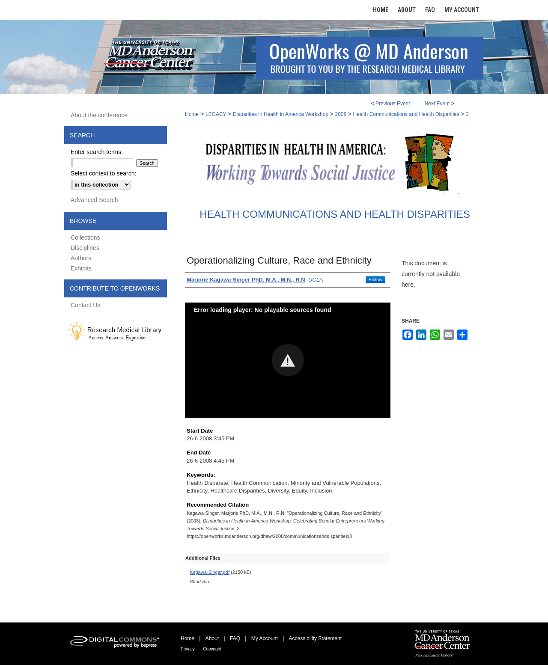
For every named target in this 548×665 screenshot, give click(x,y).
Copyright (212, 649)
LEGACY (217, 114)
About (212, 638)
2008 (341, 114)
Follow (375, 279)
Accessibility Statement (315, 638)
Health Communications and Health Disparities (407, 114)
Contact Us (85, 305)
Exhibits (81, 268)
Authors (81, 258)
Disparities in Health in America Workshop (281, 114)
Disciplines (85, 247)
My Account (264, 638)
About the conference (99, 115)
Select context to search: (103, 173)
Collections (85, 237)
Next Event (437, 104)
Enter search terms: (97, 151)
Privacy (188, 649)
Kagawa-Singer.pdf (209, 572)
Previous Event (392, 104)
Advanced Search (94, 199)
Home (192, 114)
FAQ (235, 638)
